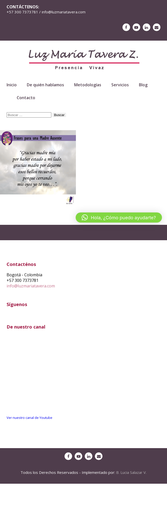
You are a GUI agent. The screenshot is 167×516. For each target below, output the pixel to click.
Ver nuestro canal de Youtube (29, 417)
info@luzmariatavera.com (31, 286)
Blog (143, 85)
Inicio (12, 85)
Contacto (26, 97)
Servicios (120, 85)
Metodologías (87, 85)
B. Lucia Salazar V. (131, 472)
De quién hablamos (45, 85)
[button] (119, 217)
